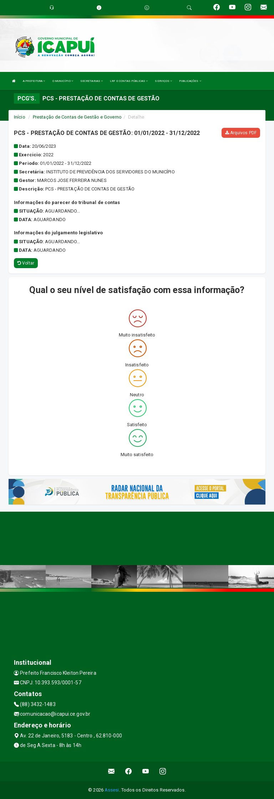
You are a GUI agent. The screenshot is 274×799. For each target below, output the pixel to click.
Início (19, 117)
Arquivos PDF (241, 132)
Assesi (112, 790)
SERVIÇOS (163, 81)
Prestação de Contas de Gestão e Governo (77, 117)
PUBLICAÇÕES (190, 81)
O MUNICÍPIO (62, 81)
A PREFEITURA (34, 81)
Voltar (25, 263)
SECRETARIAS (91, 81)
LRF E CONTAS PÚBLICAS (129, 81)
